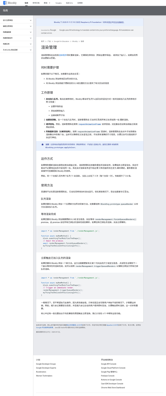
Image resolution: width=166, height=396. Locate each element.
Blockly (12, 3)
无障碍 (80, 3)
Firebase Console (107, 376)
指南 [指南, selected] (26, 3)
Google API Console (108, 364)
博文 (110, 22)
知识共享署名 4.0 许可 (74, 325)
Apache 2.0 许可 (112, 325)
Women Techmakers (44, 376)
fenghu (58, 3)
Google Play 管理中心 (109, 372)
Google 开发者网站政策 (44, 327)
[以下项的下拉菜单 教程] (50, 3)
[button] (14, 20)
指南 (5, 10)
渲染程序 (63, 55)
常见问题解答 (118, 22)
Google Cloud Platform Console (113, 368)
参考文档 (36, 3)
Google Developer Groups (46, 364)
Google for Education (61, 41)
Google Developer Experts (46, 368)
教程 (45, 3)
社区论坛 (69, 3)
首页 (42, 41)
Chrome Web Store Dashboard (113, 388)
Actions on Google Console (111, 380)
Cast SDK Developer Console (112, 384)
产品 (49, 41)
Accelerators (41, 372)
